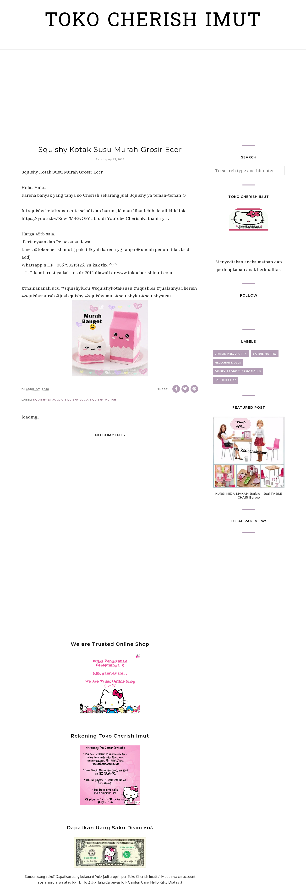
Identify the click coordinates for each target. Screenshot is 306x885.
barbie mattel (265, 353)
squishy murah (103, 399)
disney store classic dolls (238, 371)
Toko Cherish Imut (153, 21)
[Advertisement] (153, 97)
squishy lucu (76, 399)
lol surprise (225, 380)
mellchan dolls (228, 362)
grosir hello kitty (231, 353)
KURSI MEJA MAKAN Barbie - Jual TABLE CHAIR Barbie (248, 495)
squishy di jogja (48, 399)
